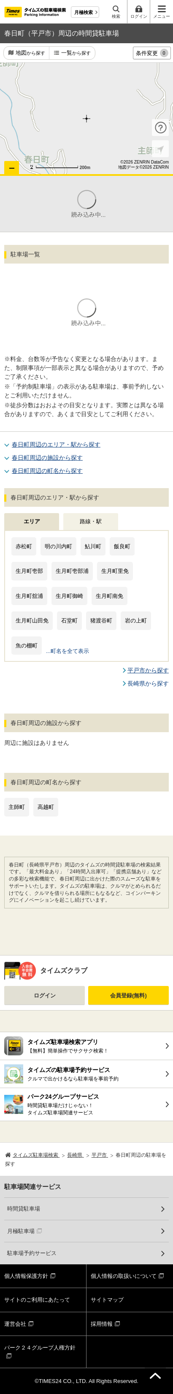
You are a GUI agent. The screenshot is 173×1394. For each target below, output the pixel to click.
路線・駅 (91, 521)
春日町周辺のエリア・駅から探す (56, 444)
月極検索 (83, 12)
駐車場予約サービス (32, 1253)
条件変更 (152, 53)
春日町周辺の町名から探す (47, 470)
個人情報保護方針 (26, 1276)
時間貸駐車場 (23, 1208)
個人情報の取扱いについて (124, 1276)
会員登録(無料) (128, 995)
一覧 (76, 53)
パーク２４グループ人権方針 (40, 1347)
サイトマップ (107, 1300)
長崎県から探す (148, 683)
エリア (32, 521)
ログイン (45, 995)
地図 (30, 53)
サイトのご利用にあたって (37, 1300)
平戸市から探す (148, 670)
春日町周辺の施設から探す (47, 457)
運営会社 (15, 1324)
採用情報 (102, 1324)
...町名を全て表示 (67, 651)
